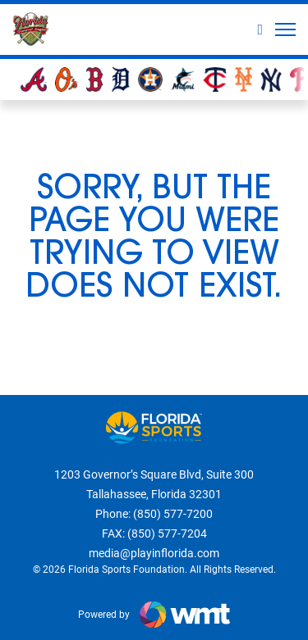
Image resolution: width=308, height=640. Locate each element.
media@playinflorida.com (154, 553)
